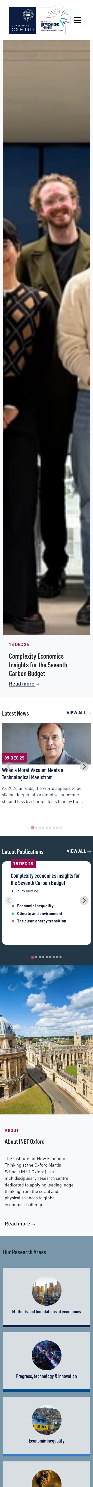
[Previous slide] (8, 766)
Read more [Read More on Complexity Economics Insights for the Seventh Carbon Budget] (24, 683)
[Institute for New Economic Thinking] (39, 19)
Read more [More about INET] (20, 1223)
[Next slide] (84, 766)
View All (79, 712)
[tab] (32, 827)
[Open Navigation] (77, 20)
